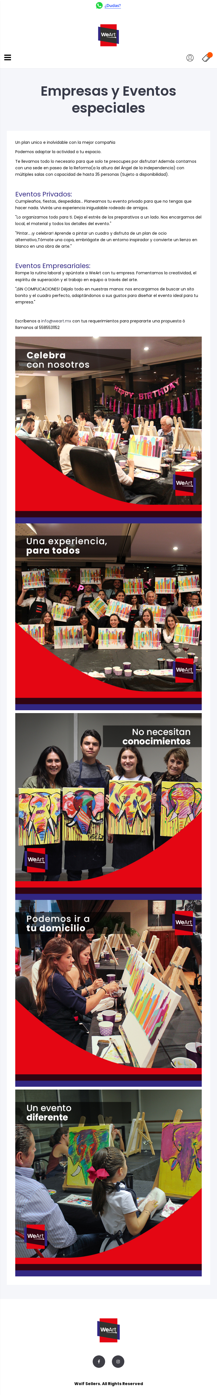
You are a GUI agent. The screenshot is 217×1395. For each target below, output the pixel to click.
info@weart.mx (56, 321)
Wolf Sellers (87, 1384)
